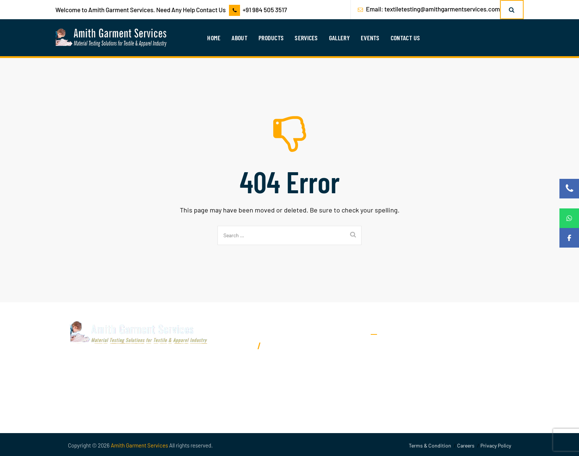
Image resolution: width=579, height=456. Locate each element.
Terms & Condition (430, 445)
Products (271, 38)
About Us (382, 347)
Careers (465, 445)
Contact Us (405, 38)
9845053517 (237, 345)
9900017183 (280, 345)
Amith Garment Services (139, 445)
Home (213, 38)
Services (306, 38)
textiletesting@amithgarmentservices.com (442, 9)
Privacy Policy (495, 445)
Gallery (339, 38)
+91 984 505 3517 (265, 9)
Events (370, 38)
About (239, 38)
